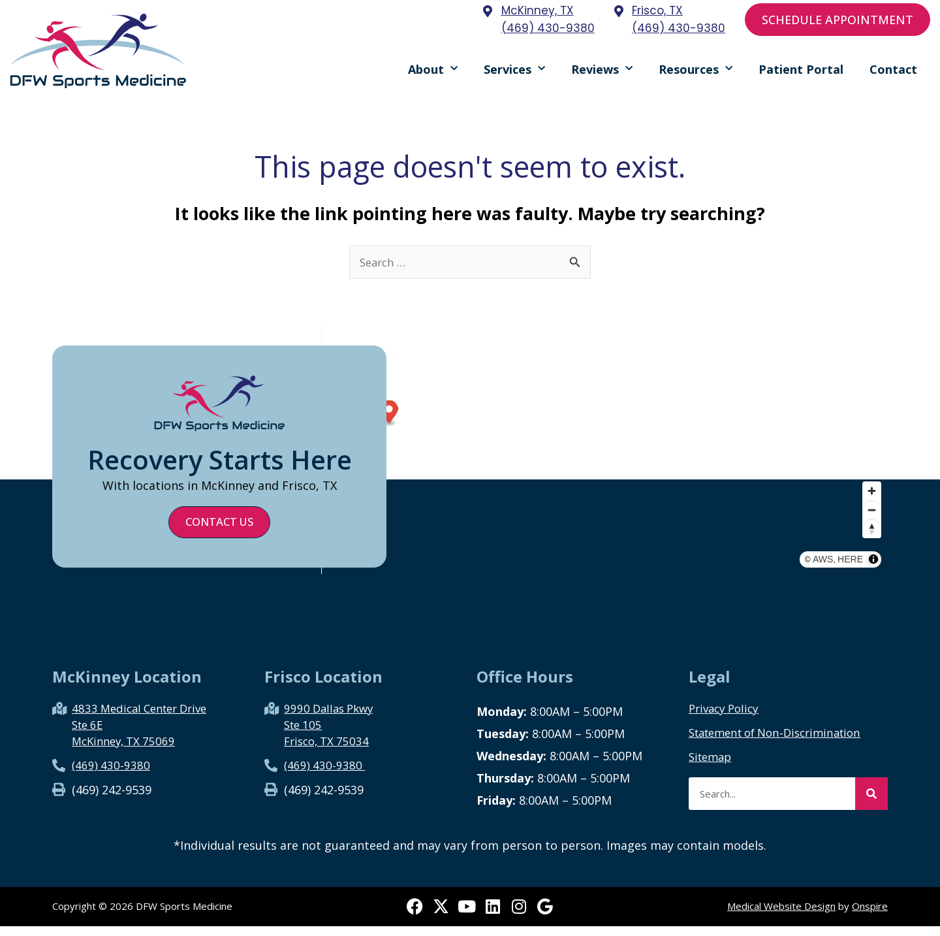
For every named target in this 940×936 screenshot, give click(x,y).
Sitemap (712, 766)
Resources (695, 73)
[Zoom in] (871, 517)
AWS (844, 577)
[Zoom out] (871, 535)
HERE (872, 577)
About (433, 73)
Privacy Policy (726, 717)
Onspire (870, 916)
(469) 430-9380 (548, 28)
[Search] (871, 803)
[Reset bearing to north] (871, 554)
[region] (604, 460)
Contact (893, 74)
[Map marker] (672, 423)
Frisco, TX (657, 10)
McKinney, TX (537, 10)
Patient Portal (801, 74)
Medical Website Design (781, 916)
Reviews (602, 73)
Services (514, 73)
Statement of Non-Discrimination (783, 742)
